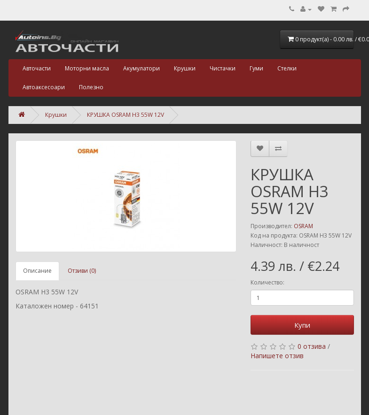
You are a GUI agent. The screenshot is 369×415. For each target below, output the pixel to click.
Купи (302, 325)
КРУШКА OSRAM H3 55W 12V (125, 115)
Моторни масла (87, 68)
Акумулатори (141, 68)
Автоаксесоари (44, 87)
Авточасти (37, 68)
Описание (37, 271)
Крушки (185, 68)
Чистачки (223, 68)
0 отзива (312, 346)
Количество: (267, 282)
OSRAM (303, 226)
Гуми (256, 68)
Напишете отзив (277, 355)
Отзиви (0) (82, 271)
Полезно (91, 87)
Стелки (287, 68)
